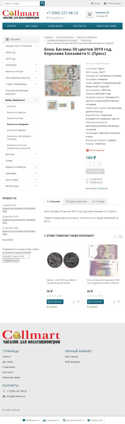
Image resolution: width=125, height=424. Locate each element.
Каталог (13, 39)
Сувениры (11, 173)
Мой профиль (72, 361)
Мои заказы (71, 356)
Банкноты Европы (16, 112)
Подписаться (11, 260)
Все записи (7, 239)
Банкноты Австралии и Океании (19, 138)
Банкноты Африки (16, 130)
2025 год (10, 58)
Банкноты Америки (17, 124)
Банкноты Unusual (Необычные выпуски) (18, 147)
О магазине (55, 26)
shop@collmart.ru (16, 396)
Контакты (79, 26)
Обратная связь (107, 26)
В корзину (55, 301)
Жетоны (10, 154)
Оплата (11, 26)
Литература (12, 186)
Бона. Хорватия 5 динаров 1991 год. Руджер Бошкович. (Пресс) (103, 281)
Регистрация (112, 3)
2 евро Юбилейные (16, 84)
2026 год (10, 52)
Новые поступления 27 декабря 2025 (18, 221)
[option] (52, 105)
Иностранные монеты (18, 77)
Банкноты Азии (15, 118)
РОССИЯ (11, 106)
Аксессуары (12, 179)
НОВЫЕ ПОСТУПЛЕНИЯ (18, 46)
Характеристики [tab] (76, 201)
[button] (115, 236)
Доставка (31, 26)
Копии (9, 160)
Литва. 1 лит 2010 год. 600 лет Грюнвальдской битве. (62, 281)
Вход (95, 3)
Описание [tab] (53, 201)
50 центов (102, 188)
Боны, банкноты (15, 100)
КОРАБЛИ (11, 65)
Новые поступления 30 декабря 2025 (18, 210)
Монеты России (14, 71)
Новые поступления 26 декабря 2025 (18, 232)
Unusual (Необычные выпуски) (17, 92)
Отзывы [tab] (98, 201)
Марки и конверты (16, 166)
